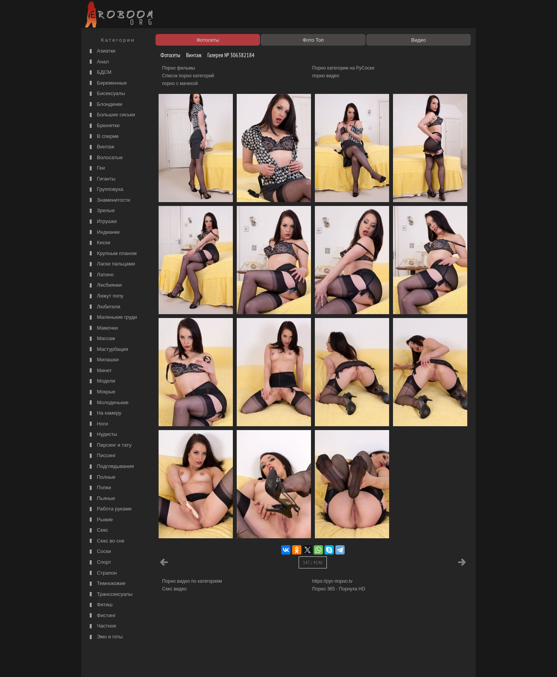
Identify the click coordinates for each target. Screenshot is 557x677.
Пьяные (101, 498)
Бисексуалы (106, 93)
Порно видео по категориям (192, 581)
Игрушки (102, 221)
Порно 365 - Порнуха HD (338, 589)
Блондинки (105, 104)
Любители (104, 307)
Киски (99, 243)
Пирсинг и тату (110, 445)
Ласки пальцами (111, 264)
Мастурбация (108, 349)
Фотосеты (167, 55)
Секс (98, 530)
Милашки (103, 360)
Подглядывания (111, 466)
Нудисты (102, 434)
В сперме (103, 136)
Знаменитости (109, 200)
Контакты (217, 662)
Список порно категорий (188, 75)
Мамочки (103, 328)
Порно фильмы (178, 68)
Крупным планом (112, 253)
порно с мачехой (180, 83)
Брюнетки (104, 125)
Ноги (98, 424)
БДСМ (99, 72)
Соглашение (190, 662)
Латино (101, 275)
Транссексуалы (110, 594)
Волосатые (105, 158)
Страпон (102, 573)
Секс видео (174, 589)
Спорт (99, 562)
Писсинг (102, 455)
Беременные (107, 83)
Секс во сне (106, 541)
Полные (101, 477)
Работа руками (110, 509)
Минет (100, 370)
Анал (98, 62)
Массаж (101, 338)
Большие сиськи (111, 115)
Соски (99, 551)
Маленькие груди (112, 317)
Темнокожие (107, 583)
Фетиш (100, 605)
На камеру (104, 413)
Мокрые (101, 392)
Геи (96, 168)
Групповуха (105, 189)
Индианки (104, 232)
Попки (99, 488)
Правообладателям (154, 662)
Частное (102, 626)
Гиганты (101, 179)
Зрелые (101, 211)
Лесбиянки (105, 285)
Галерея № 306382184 (228, 55)
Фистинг (102, 615)
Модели (101, 381)
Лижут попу (105, 296)
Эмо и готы (105, 637)
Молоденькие (108, 403)
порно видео (325, 75)
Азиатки (101, 51)
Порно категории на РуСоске (343, 68)
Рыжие (100, 520)
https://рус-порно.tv (332, 581)
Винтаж (101, 147)
